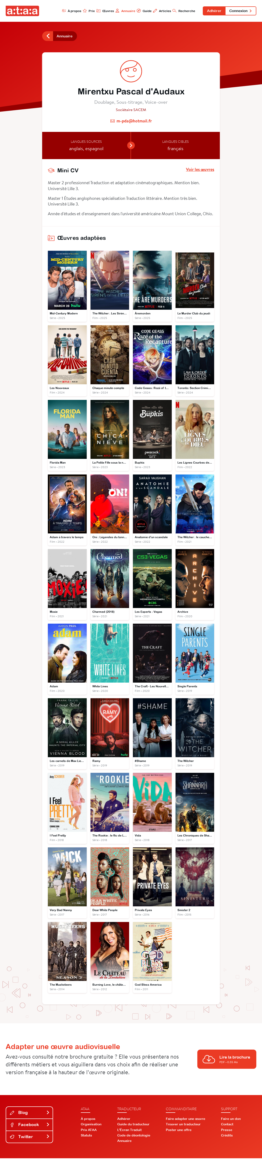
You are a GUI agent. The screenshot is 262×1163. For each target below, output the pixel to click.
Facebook (30, 1129)
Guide (137, 11)
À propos (62, 11)
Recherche (178, 11)
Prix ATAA (89, 1134)
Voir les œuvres (200, 171)
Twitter (30, 1141)
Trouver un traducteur (183, 1129)
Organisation (91, 1129)
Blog (30, 1117)
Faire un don (231, 1123)
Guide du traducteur (133, 1129)
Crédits (227, 1140)
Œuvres (97, 11)
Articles (156, 11)
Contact (227, 1129)
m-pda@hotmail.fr (134, 122)
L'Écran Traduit (129, 1134)
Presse (226, 1134)
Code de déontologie (133, 1140)
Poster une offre (178, 1134)
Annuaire (118, 11)
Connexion (239, 11)
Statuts (86, 1140)
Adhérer (210, 11)
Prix (80, 11)
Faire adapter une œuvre (185, 1123)
